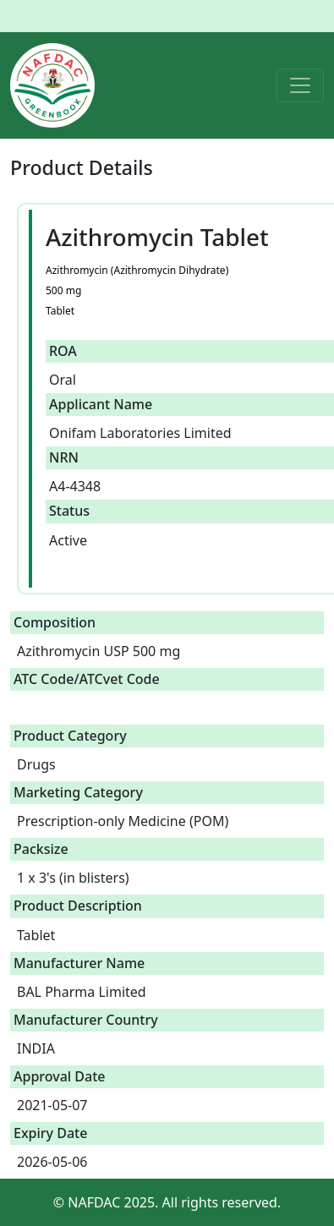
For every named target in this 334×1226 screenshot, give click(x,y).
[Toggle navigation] (300, 85)
